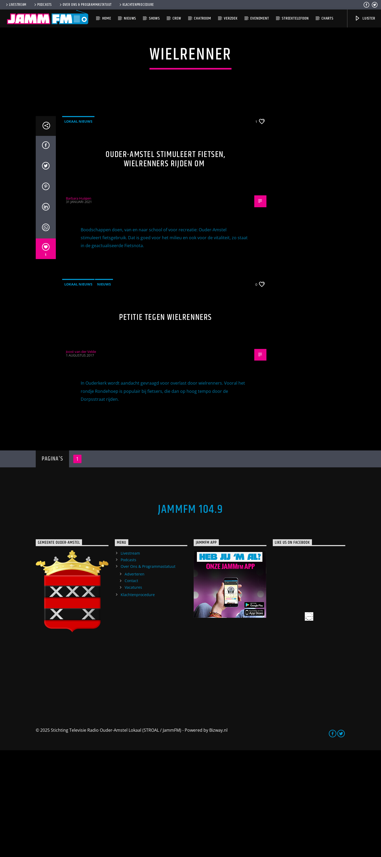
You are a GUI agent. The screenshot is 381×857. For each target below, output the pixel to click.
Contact (131, 687)
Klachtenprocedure (136, 5)
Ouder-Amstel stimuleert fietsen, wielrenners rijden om (165, 266)
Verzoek (231, 18)
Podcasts (42, 5)
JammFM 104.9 (190, 616)
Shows (154, 18)
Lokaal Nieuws (78, 228)
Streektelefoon (295, 18)
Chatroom (202, 18)
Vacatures (133, 694)
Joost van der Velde (81, 458)
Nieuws (130, 18)
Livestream (15, 5)
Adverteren (134, 680)
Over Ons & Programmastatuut (85, 5)
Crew (177, 18)
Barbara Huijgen (78, 305)
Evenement (259, 18)
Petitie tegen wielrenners (165, 424)
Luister (365, 18)
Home (106, 18)
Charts (327, 18)
